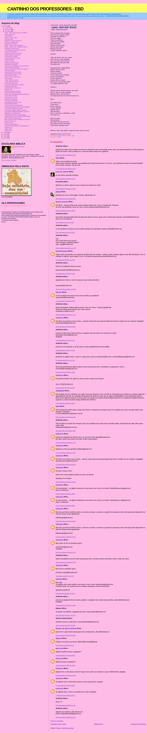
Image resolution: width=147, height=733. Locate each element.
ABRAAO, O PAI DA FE (11, 99)
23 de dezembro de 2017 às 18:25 (66, 635)
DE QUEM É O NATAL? (11, 44)
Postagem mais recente (58, 724)
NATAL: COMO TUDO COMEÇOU (14, 45)
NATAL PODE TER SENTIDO (13, 55)
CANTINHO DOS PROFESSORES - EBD (45, 8)
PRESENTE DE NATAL (11, 86)
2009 (5, 134)
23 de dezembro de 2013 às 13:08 (66, 430)
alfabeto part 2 (8, 127)
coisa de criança (62, 171)
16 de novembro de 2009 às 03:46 (66, 155)
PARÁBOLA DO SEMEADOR (12, 113)
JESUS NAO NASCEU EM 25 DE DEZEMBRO (17, 107)
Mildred (58, 638)
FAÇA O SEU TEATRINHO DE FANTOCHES (17, 66)
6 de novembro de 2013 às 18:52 (65, 403)
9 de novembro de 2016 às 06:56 (65, 505)
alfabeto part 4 (8, 130)
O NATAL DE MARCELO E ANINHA (14, 85)
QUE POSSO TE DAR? (11, 75)
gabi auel (59, 648)
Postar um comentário (57, 721)
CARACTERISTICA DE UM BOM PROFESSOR (17, 116)
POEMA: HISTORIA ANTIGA (12, 91)
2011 (5, 138)
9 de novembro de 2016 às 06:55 (65, 494)
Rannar (58, 292)
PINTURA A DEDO (10, 70)
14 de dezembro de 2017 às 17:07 (66, 615)
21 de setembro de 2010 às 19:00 (65, 178)
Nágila (58, 192)
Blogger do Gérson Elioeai (66, 628)
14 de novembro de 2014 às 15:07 (66, 442)
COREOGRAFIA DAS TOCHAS (13, 74)
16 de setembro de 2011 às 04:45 (65, 210)
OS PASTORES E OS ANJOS (13, 88)
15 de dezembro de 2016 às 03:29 (66, 562)
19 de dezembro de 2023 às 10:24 (66, 705)
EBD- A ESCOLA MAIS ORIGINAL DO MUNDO (17, 119)
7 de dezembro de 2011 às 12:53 (65, 260)
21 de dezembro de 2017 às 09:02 (66, 625)
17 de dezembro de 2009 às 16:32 (66, 168)
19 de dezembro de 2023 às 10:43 (66, 717)
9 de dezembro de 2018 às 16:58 (65, 655)
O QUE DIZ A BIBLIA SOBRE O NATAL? (15, 110)
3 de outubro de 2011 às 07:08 (65, 222)
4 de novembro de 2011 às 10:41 (65, 232)
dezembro (8, 31)
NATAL (59, 137)
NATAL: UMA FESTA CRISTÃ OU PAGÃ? (16, 33)
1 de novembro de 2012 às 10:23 (65, 301)
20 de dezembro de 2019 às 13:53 (66, 675)
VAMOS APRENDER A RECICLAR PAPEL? (16, 69)
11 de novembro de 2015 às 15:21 (66, 452)
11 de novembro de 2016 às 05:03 (66, 521)
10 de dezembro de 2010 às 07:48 (66, 188)
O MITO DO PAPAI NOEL (11, 42)
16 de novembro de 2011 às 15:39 (66, 248)
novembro (8, 29)
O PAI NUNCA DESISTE (11, 100)
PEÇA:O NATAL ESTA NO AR (13, 77)
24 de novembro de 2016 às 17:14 (66, 552)
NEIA (58, 158)
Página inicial (98, 724)
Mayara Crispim (62, 202)
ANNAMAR (60, 391)
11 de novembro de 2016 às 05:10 (66, 537)
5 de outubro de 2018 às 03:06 (65, 645)
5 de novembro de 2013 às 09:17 (65, 387)
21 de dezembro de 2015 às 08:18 (66, 482)
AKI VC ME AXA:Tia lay (11, 83)
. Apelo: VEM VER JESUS (12, 80)
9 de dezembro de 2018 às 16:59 (65, 665)
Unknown (59, 318)
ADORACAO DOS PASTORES (13, 72)
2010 (5, 136)
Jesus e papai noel (10, 34)
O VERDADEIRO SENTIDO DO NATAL (15, 50)
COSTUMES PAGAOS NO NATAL (14, 108)
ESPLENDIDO (8, 78)
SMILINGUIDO (9, 36)
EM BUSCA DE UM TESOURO (13, 40)
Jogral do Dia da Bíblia (11, 51)
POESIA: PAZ (8, 89)
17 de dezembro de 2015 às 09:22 (66, 464)
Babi (57, 406)
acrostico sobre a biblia (11, 37)
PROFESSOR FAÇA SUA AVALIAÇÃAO (15, 115)
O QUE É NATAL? (9, 61)
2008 (5, 132)
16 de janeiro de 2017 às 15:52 (65, 576)
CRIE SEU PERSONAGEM (12, 67)
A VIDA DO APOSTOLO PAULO (13, 53)
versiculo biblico (9, 39)
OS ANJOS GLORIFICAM (12, 63)
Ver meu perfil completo (9, 160)
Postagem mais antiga (138, 724)
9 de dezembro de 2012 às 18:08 (65, 372)
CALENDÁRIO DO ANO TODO (13, 102)
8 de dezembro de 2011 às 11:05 (65, 273)
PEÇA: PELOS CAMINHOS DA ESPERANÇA (17, 94)
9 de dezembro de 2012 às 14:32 (65, 340)
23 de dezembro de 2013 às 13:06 (66, 417)
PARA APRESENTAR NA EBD (13, 118)
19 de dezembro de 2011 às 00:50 (66, 289)
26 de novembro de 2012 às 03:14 (66, 326)
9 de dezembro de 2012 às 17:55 (65, 350)
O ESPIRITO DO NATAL (11, 56)
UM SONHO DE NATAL (11, 96)
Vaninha (59, 579)
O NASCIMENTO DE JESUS (12, 58)
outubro (7, 28)
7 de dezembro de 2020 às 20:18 (65, 695)
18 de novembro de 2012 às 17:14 (66, 314)
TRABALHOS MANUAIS (11, 64)
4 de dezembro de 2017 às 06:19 (65, 593)
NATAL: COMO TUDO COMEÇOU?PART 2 (16, 47)
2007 (5, 26)
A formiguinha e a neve (11, 97)
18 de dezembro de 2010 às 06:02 (66, 198)
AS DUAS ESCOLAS (10, 121)
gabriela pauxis (62, 251)
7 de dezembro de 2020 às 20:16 (65, 685)
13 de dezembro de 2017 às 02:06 (66, 605)
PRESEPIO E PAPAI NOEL (12, 48)
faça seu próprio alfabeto (11, 124)
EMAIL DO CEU (9, 122)
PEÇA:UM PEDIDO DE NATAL (13, 92)
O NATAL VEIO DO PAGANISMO (14, 105)
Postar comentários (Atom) (65, 728)
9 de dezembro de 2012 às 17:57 (65, 360)
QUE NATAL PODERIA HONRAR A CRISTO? (17, 111)
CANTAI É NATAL (9, 59)
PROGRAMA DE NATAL (11, 103)
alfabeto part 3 (8, 129)
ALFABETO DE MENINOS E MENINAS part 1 (17, 126)
